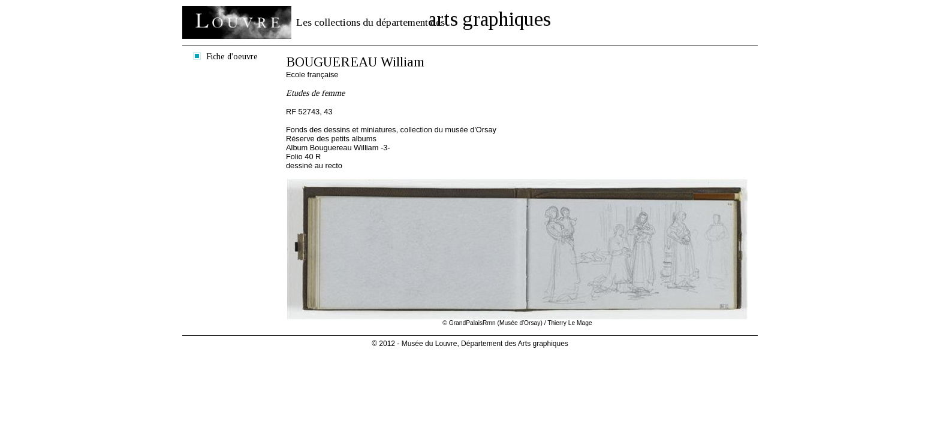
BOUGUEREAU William (355, 61)
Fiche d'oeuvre (232, 56)
